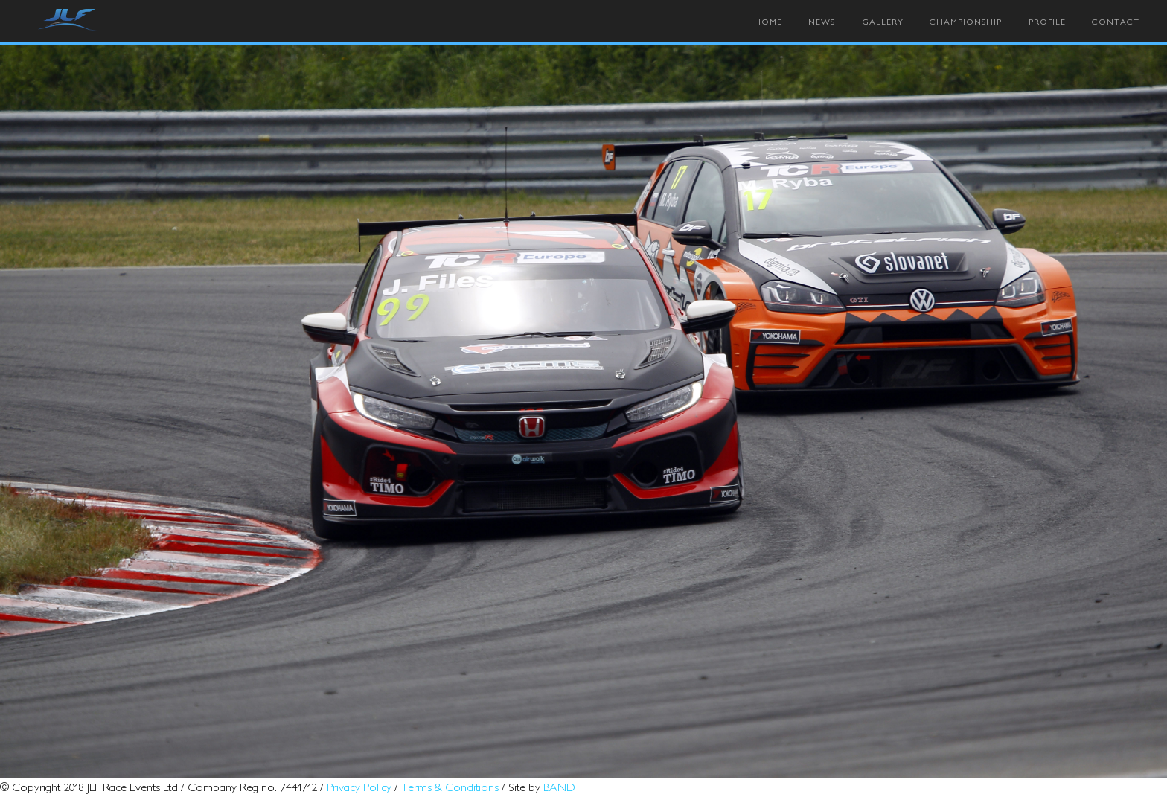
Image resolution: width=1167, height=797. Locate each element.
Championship (966, 21)
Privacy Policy (359, 786)
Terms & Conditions (450, 786)
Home (768, 21)
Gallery (883, 21)
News (821, 21)
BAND (559, 786)
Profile (1047, 21)
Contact (1115, 21)
